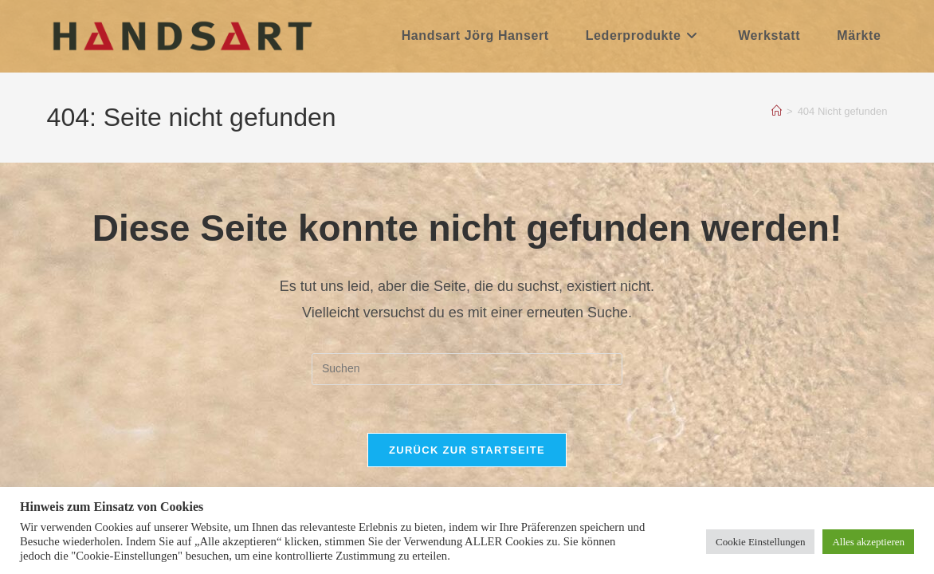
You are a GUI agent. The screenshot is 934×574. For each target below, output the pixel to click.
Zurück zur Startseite (467, 450)
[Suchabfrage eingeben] (467, 369)
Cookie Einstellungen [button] (760, 542)
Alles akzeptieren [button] (868, 542)
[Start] (776, 111)
